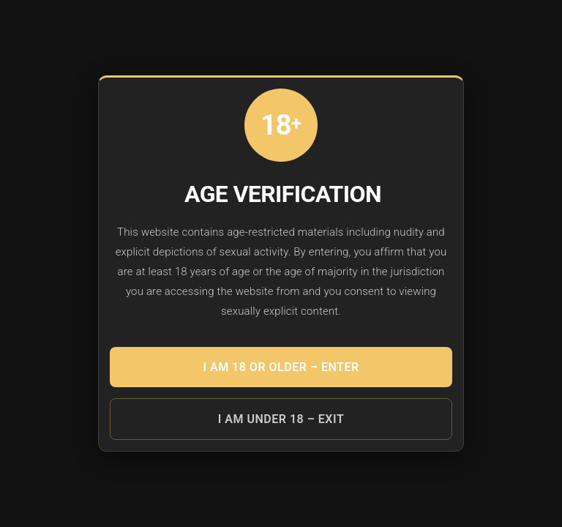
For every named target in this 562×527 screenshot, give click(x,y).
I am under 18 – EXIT (281, 419)
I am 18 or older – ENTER (281, 367)
